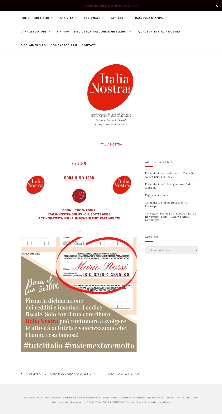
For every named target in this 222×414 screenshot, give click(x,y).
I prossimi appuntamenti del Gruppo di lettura (58, 373)
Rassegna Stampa (149, 18)
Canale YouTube (34, 31)
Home (25, 18)
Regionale (92, 18)
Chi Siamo (41, 18)
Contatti (89, 45)
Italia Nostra (111, 144)
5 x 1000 (63, 31)
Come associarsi (64, 45)
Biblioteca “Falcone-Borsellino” (101, 31)
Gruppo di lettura (123, 373)
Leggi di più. (130, 5)
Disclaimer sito (33, 45)
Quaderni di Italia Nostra (159, 31)
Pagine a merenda (156, 195)
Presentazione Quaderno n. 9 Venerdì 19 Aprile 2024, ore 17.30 (170, 174)
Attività (66, 18)
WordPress (165, 402)
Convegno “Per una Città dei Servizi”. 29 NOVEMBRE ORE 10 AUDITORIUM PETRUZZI (170, 217)
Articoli (118, 18)
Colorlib (140, 402)
